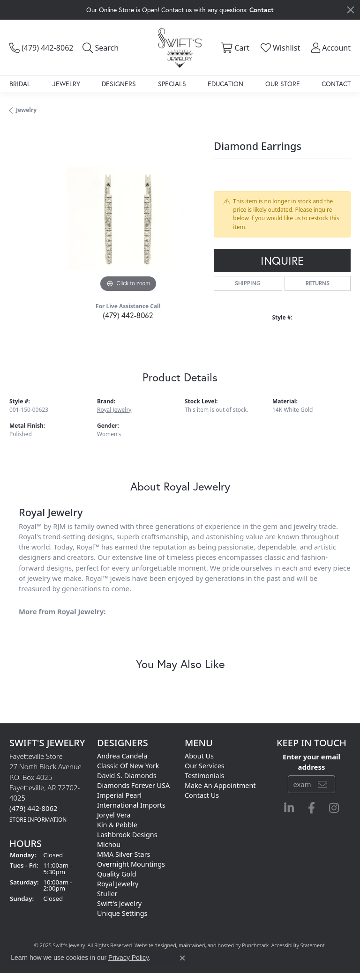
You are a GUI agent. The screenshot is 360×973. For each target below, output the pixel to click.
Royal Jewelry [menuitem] (117, 883)
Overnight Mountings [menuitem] (131, 864)
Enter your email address (311, 761)
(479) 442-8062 (128, 315)
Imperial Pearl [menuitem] (119, 795)
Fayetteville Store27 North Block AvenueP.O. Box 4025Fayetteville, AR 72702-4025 (45, 787)
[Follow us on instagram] (334, 807)
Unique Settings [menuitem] (122, 913)
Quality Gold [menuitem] (116, 873)
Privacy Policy (128, 957)
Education (225, 83)
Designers (119, 83)
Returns (318, 283)
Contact (336, 83)
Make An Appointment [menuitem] (220, 785)
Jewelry (66, 83)
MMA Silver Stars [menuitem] (123, 854)
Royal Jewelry (114, 410)
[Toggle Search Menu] (100, 48)
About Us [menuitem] (199, 755)
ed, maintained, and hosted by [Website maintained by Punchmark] (206, 945)
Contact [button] (261, 9)
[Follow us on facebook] (311, 807)
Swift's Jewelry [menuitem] (119, 903)
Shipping (248, 283)
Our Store (282, 83)
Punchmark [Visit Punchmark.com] (255, 945)
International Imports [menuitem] (131, 805)
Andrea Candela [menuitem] (122, 755)
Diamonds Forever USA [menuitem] (133, 785)
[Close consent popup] (182, 958)
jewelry (26, 110)
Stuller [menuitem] (107, 893)
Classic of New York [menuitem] (128, 765)
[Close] (350, 10)
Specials (172, 83)
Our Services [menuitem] (205, 765)
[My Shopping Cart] (233, 48)
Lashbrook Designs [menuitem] (127, 834)
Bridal (19, 83)
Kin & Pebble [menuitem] (117, 824)
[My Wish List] (279, 48)
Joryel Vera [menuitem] (114, 814)
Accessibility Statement (298, 945)
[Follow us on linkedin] (289, 807)
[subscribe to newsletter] (322, 783)
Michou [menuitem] (108, 844)
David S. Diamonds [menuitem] (127, 775)
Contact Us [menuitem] (202, 795)
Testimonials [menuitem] (204, 775)
